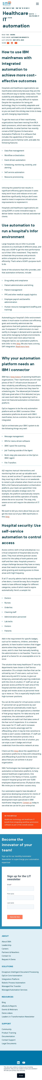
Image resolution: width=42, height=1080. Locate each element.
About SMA (6, 941)
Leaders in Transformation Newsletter (18, 1016)
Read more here (22, 346)
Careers (5, 948)
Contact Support (8, 1040)
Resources (7, 996)
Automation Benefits (20, 37)
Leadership (6, 945)
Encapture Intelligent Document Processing (20, 972)
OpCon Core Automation (12, 975)
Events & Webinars (10, 1009)
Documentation (8, 1036)
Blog (4, 1002)
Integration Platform (10, 979)
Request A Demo (9, 959)
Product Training (9, 1033)
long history (16, 377)
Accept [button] (21, 1075)
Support (6, 1023)
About (5, 936)
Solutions (7, 966)
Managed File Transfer (11, 986)
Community (6, 1029)
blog (18, 343)
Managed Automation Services (14, 990)
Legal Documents (9, 1043)
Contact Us (6, 956)
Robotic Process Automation (13, 982)
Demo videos (7, 1013)
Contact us (27, 802)
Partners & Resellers (10, 952)
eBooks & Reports (9, 1006)
